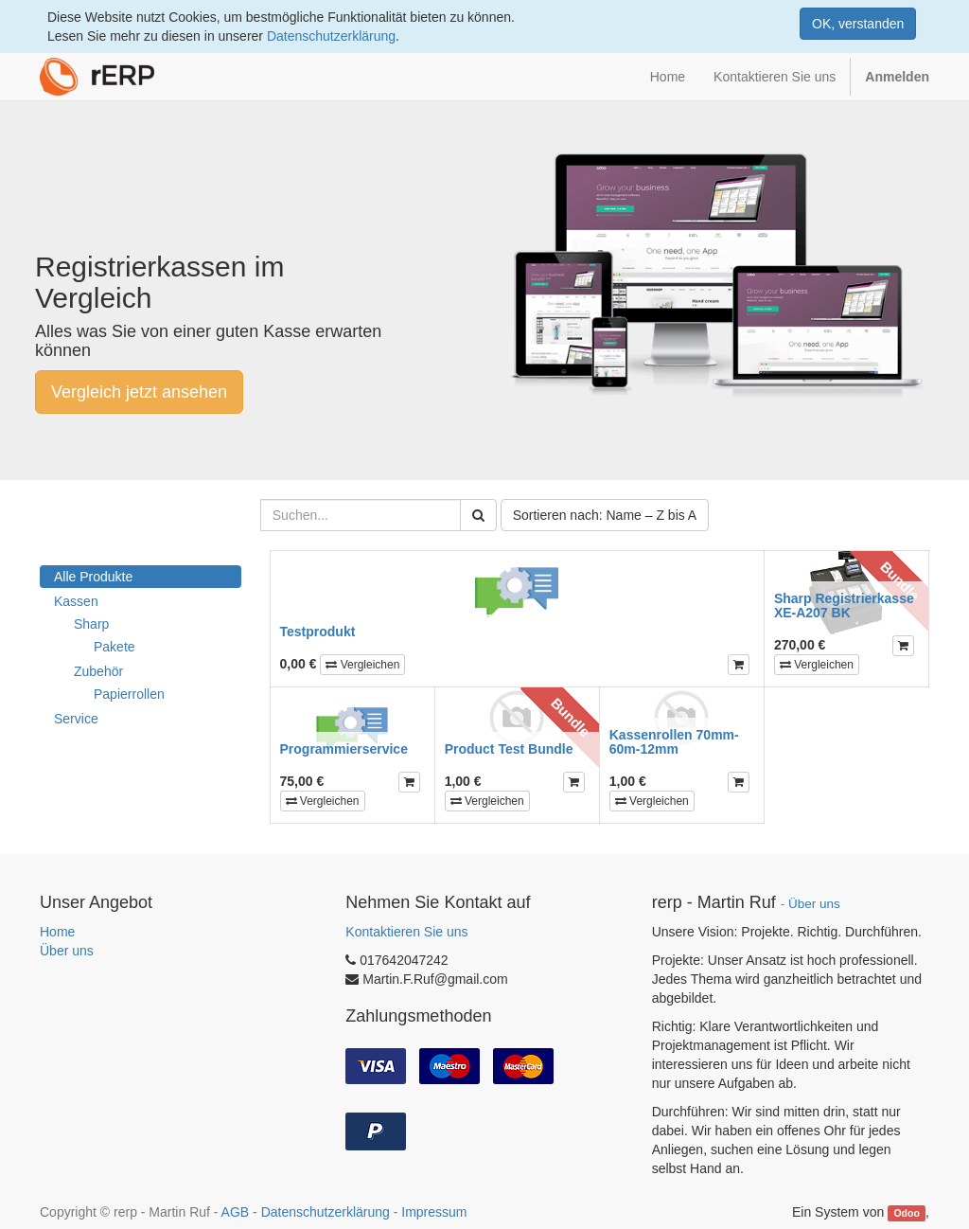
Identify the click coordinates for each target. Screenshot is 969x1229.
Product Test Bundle (509, 749)
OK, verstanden (858, 23)
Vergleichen (362, 664)
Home (57, 931)
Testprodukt (318, 631)
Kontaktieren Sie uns (406, 931)
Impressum (434, 1212)
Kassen (76, 601)
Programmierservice (344, 749)
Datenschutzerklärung (331, 36)
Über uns (67, 950)
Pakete (114, 646)
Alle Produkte (93, 576)
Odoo (906, 1213)
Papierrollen (129, 694)
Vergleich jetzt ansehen (139, 392)
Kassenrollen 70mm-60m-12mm (674, 742)
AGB (235, 1212)
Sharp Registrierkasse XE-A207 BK (844, 605)
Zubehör (98, 671)
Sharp (91, 624)
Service (76, 718)
